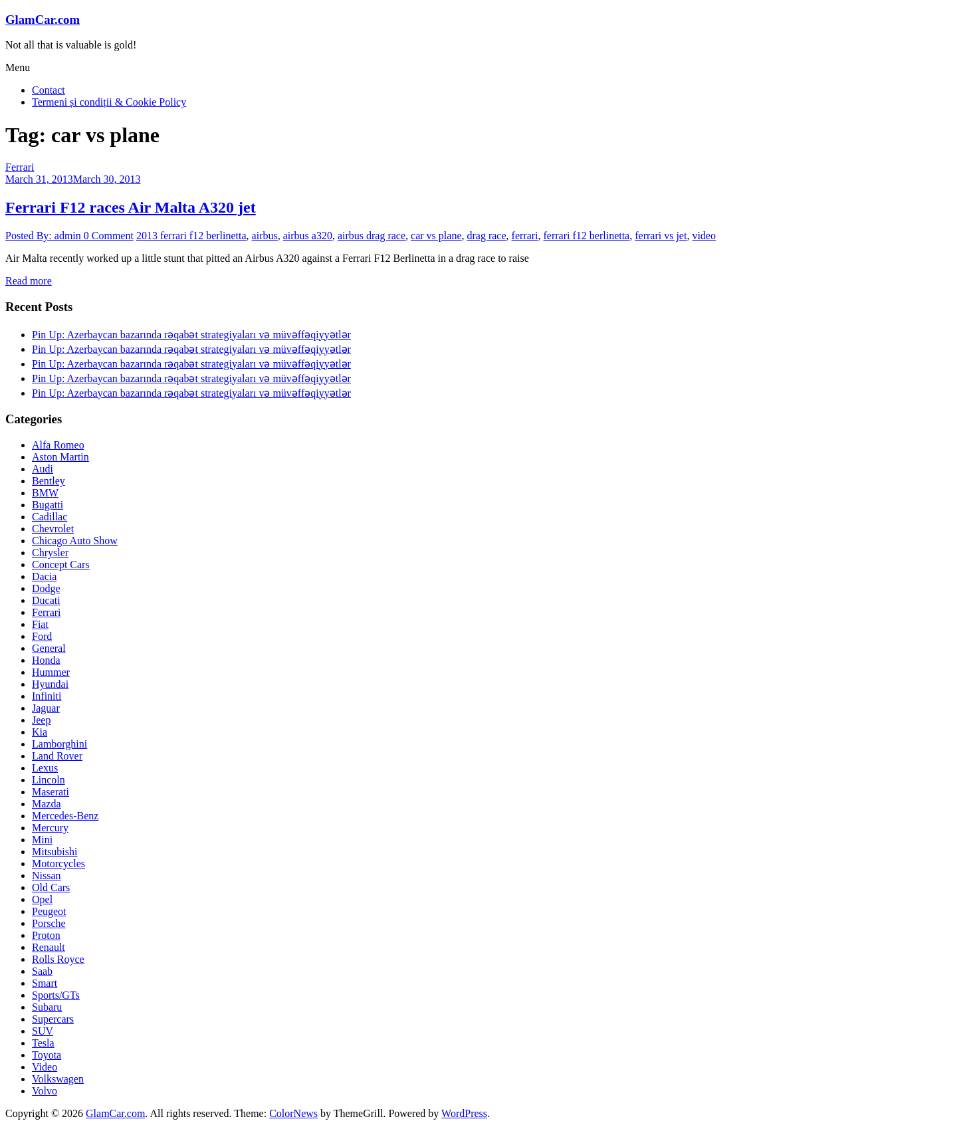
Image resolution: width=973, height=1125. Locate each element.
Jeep (41, 720)
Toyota (46, 1055)
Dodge (46, 588)
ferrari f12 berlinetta (587, 235)
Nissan (46, 875)
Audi (42, 468)
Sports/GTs (56, 995)
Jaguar (46, 708)
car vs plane (436, 235)
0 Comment (109, 235)
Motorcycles (58, 863)
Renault (48, 947)
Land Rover (57, 756)
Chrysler (50, 552)
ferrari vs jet (661, 235)
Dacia (44, 576)
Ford (42, 636)
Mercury (50, 827)
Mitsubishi (54, 851)
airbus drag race (371, 235)
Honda (46, 660)
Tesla (43, 1043)
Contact (48, 90)
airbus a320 (307, 235)
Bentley (48, 480)
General (49, 648)
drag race (486, 235)
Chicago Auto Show (75, 540)
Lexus (45, 767)
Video (44, 1067)
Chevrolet (53, 528)
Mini (42, 839)
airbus (265, 235)
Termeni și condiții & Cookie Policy (109, 102)
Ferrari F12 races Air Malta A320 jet (130, 207)
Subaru (47, 1007)
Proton (46, 935)
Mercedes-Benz (65, 815)
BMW (45, 492)
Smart (44, 983)
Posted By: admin (44, 235)
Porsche (49, 923)
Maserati (50, 791)
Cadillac (49, 516)
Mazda (46, 803)
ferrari (525, 235)
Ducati (46, 600)
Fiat (40, 624)
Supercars (53, 1019)
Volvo (44, 1090)
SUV (42, 1031)
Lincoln (48, 779)
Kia (39, 732)
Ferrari (20, 167)
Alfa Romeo (58, 445)
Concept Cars (61, 564)
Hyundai (50, 684)
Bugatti (47, 504)
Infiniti (46, 696)
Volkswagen (58, 1078)
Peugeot (49, 911)
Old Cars (51, 887)
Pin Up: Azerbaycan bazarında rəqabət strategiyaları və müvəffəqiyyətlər (191, 334)
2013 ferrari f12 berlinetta (191, 235)
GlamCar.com (42, 20)
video (704, 235)
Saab (42, 971)
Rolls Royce (58, 959)
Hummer (51, 672)
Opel (42, 899)
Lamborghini (59, 744)
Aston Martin (60, 456)
